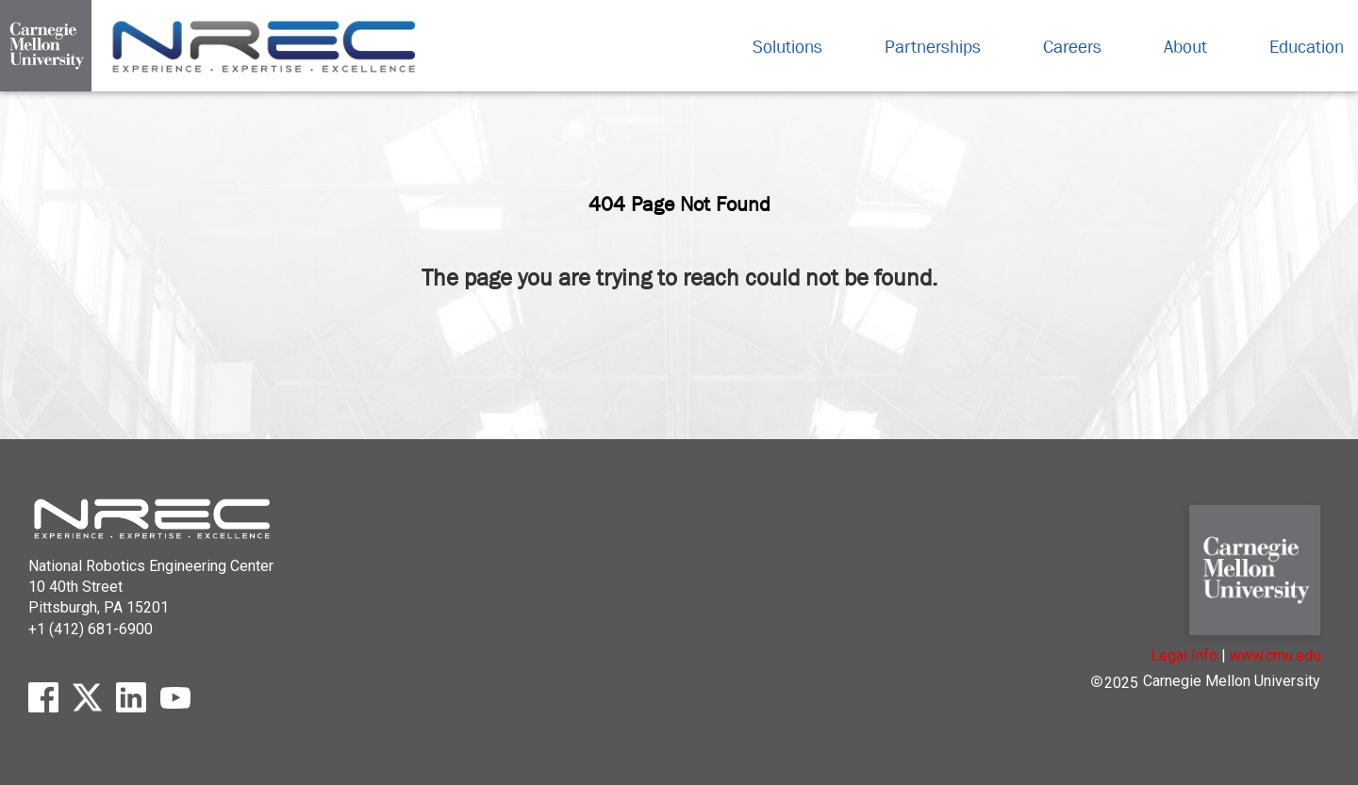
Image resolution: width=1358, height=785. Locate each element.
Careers (1077, 46)
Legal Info (1184, 655)
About (1190, 46)
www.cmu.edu (1275, 655)
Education (1306, 46)
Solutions (792, 46)
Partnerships (937, 46)
